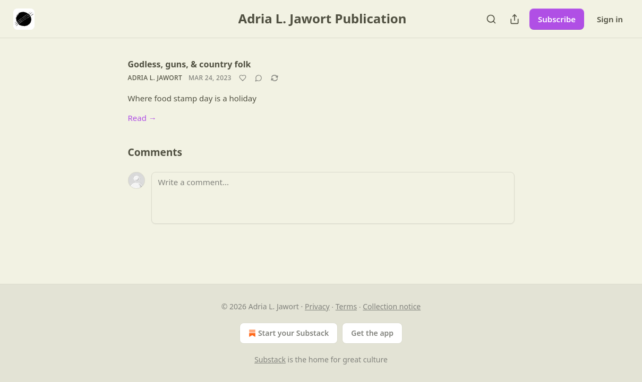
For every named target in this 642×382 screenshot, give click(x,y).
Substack (270, 359)
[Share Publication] (514, 19)
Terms (346, 306)
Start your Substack (287, 333)
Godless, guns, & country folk (189, 64)
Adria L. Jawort (155, 77)
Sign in (610, 19)
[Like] (243, 78)
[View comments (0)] (259, 78)
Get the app (372, 333)
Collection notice (392, 306)
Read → (142, 117)
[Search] (491, 19)
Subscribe (557, 19)
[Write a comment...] (333, 197)
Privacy (317, 306)
